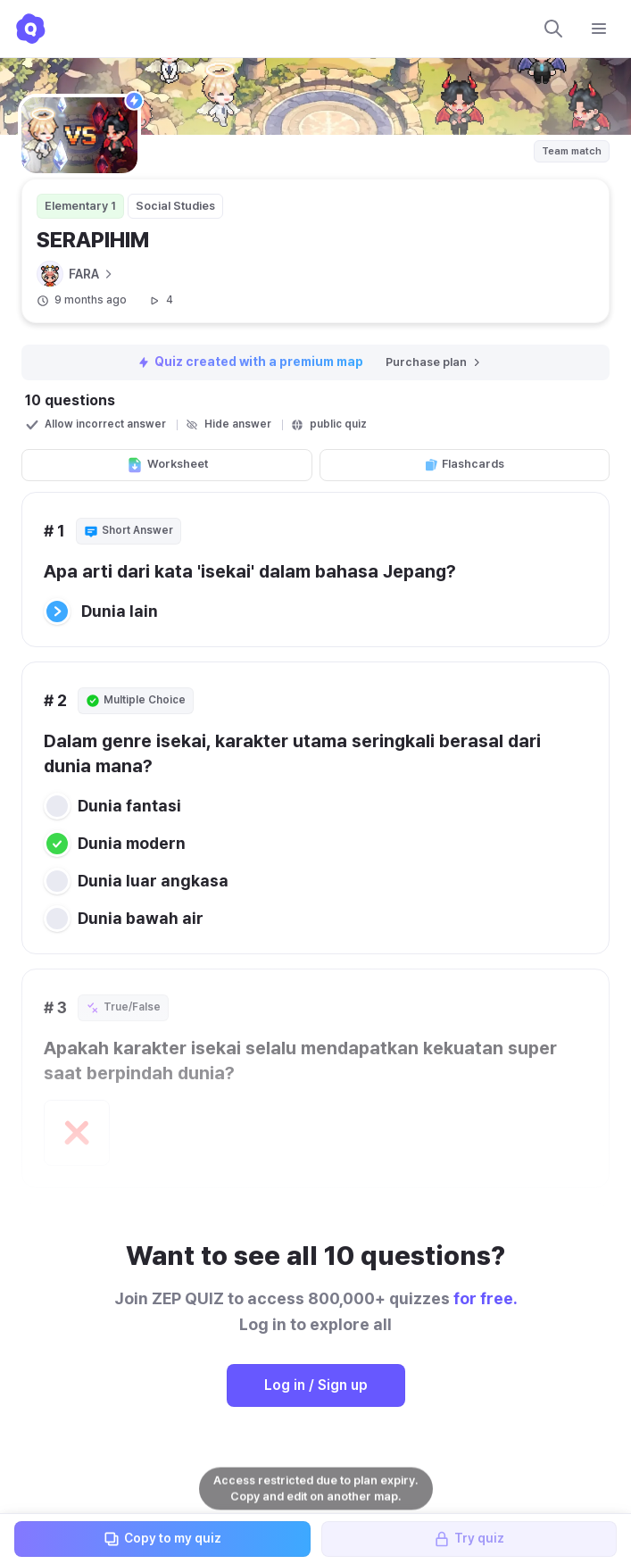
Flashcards (464, 464)
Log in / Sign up (316, 1385)
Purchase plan (434, 362)
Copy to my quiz (162, 1539)
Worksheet (167, 465)
